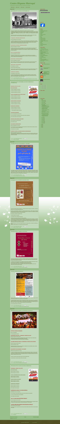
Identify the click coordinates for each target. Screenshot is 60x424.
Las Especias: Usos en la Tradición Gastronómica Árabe (45, 110)
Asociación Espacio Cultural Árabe (44, 49)
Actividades (14, 139)
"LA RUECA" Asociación (43, 48)
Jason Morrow (30, 422)
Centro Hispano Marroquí (22, 3)
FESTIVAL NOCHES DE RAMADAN (17, 271)
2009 (41, 126)
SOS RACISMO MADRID (43, 57)
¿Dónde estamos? (22, 7)
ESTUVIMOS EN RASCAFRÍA (46, 79)
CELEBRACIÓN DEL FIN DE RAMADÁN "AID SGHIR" (20, 143)
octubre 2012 (43, 102)
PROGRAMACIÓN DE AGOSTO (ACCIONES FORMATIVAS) (21, 365)
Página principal (13, 7)
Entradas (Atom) (15, 418)
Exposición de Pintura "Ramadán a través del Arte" (19, 231)
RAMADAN (17, 227)
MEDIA (41, 42)
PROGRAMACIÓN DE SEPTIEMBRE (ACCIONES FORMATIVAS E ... (45, 106)
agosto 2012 (43, 104)
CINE (40, 36)
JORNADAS (14, 227)
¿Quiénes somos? (17, 7)
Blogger (38, 422)
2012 (41, 99)
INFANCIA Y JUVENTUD (42, 34)
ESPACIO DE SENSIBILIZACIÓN (19, 306)
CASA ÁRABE (41, 56)
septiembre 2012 (43, 103)
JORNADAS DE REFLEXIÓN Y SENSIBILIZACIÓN (46, 68)
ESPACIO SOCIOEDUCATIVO (43, 44)
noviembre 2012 (43, 101)
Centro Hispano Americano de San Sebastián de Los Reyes (44, 52)
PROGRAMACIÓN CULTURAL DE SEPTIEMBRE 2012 (45, 105)
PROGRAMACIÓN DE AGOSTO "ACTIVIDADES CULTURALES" (22, 310)
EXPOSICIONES (20, 267)
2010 (41, 125)
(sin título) (44, 75)
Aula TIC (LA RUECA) (42, 54)
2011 (41, 124)
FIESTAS (28, 306)
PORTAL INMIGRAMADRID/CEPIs (44, 55)
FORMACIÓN (17, 139)
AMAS (41, 58)
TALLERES (20, 227)
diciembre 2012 (43, 100)
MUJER (41, 37)
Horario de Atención (28, 7)
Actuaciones (41, 43)
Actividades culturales (15, 267)
